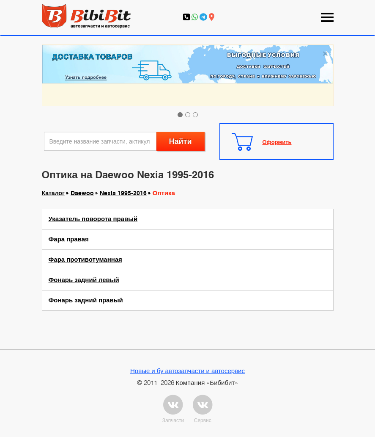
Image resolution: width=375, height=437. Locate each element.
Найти (180, 141)
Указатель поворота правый (93, 219)
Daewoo (82, 193)
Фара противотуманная (85, 259)
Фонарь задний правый (86, 300)
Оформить (277, 141)
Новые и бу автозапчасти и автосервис (187, 370)
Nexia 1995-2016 (123, 193)
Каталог (53, 193)
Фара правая (69, 239)
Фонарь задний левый (84, 280)
